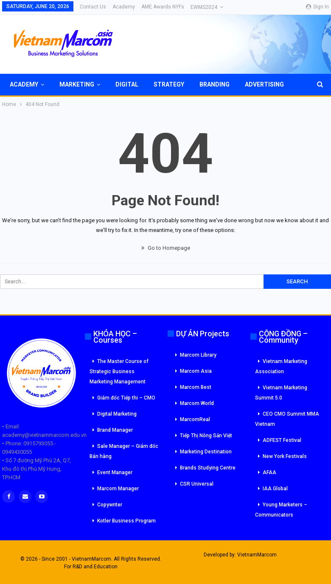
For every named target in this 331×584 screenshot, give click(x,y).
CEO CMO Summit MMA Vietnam (287, 419)
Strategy (169, 84)
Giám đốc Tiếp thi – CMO (126, 398)
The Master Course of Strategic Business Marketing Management (119, 371)
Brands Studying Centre (208, 468)
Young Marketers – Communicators (281, 510)
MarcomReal (195, 419)
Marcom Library (198, 355)
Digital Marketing (117, 414)
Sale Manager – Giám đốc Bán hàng (124, 451)
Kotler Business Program (126, 521)
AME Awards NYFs (162, 7)
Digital (126, 84)
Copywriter (109, 505)
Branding (214, 84)
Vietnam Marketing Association (281, 366)
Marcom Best (195, 387)
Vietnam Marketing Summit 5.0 (281, 393)
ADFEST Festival (282, 440)
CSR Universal (196, 484)
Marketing (76, 84)
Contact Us (93, 7)
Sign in (317, 7)
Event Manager (114, 472)
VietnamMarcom (257, 555)
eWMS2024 (204, 7)
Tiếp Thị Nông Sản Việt (206, 436)
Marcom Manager (118, 489)
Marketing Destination (206, 452)
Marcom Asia (196, 371)
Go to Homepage (165, 248)
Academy (123, 7)
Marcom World (197, 403)
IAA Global (275, 489)
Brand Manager (115, 430)
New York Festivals (285, 456)
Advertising (264, 84)
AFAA (269, 472)
